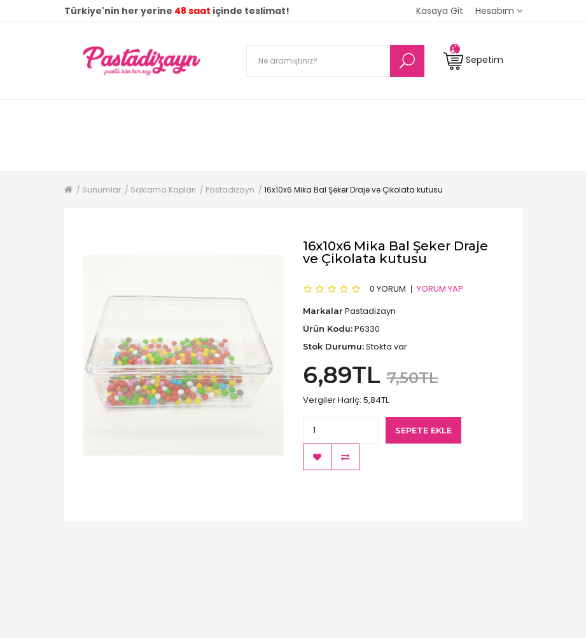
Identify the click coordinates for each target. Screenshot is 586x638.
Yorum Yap (440, 289)
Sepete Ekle (423, 430)
